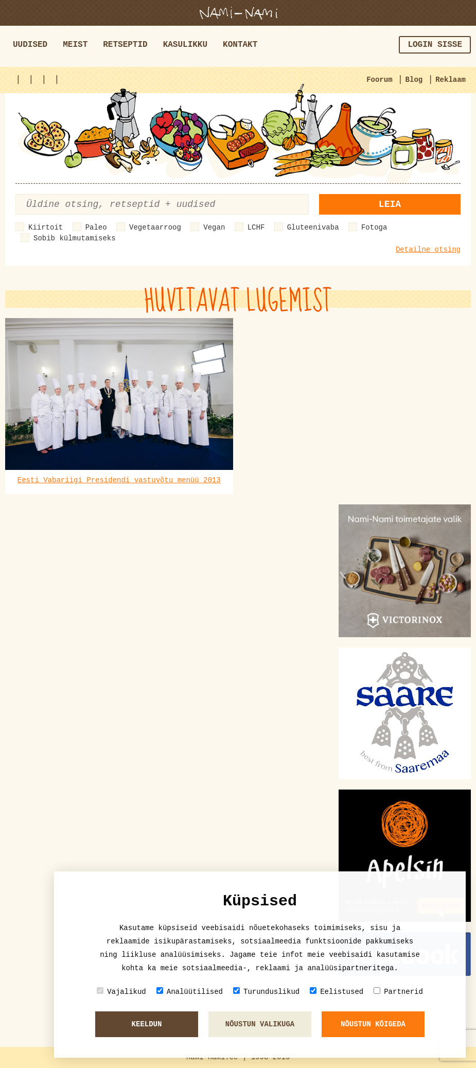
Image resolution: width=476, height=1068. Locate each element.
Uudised (30, 44)
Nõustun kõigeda (373, 1024)
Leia (390, 204)
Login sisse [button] (435, 44)
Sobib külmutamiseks (74, 238)
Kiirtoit (45, 227)
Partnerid (398, 991)
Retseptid (125, 44)
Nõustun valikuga (259, 1024)
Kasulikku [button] (185, 44)
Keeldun (147, 1024)
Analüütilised (189, 991)
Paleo (96, 227)
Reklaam (450, 80)
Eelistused (336, 991)
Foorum (379, 80)
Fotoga (374, 227)
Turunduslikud (266, 991)
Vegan (214, 227)
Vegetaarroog (155, 227)
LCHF (256, 227)
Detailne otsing (428, 250)
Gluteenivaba (313, 227)
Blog (414, 80)
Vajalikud (121, 991)
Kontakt (240, 44)
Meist (75, 44)
